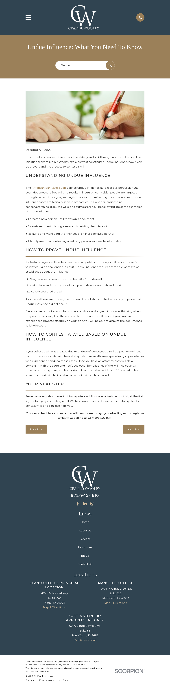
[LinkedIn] (85, 503)
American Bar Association (49, 187)
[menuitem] (30, 680)
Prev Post (36, 429)
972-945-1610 (85, 495)
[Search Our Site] (110, 65)
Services (85, 538)
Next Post (134, 429)
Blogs (85, 555)
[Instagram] (92, 503)
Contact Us (85, 564)
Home (85, 522)
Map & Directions (54, 607)
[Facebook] (78, 503)
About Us (85, 530)
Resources (85, 547)
